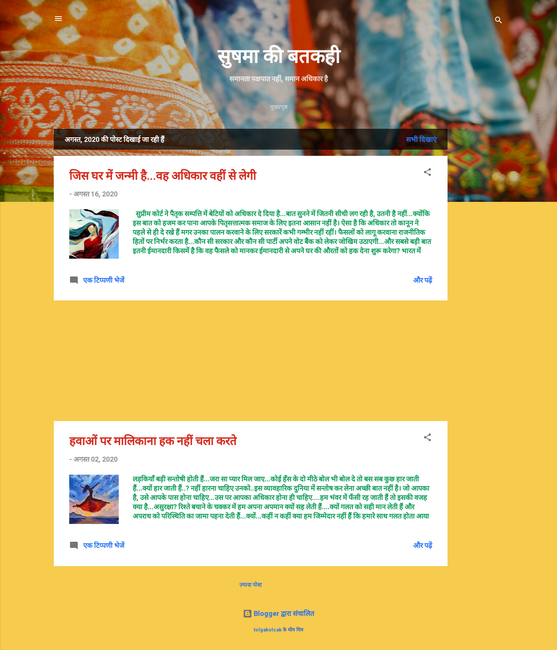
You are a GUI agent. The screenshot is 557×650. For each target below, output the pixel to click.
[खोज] (498, 21)
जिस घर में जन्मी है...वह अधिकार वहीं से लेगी (162, 176)
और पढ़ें (422, 280)
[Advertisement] (505, 245)
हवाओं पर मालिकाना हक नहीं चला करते (152, 441)
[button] (427, 173)
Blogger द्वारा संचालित (278, 613)
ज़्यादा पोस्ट (250, 585)
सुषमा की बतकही (278, 56)
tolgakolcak (268, 630)
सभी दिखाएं (421, 139)
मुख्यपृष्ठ (278, 107)
